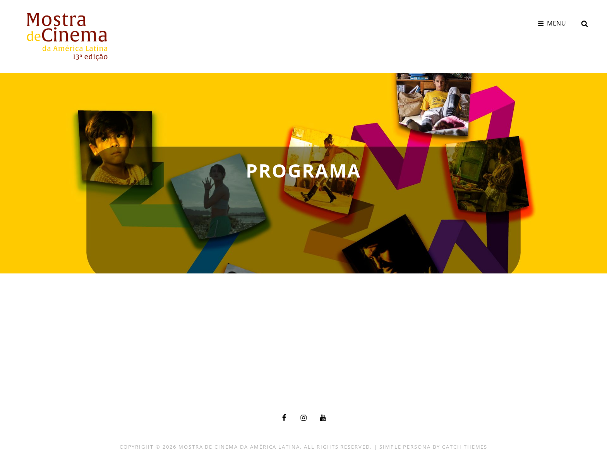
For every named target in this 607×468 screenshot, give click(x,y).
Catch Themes (464, 446)
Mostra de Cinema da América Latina (239, 446)
